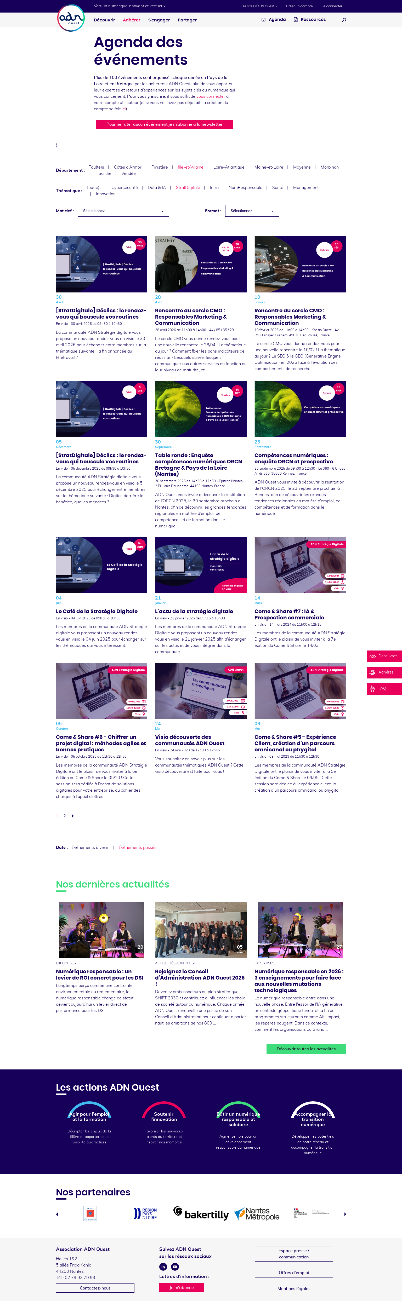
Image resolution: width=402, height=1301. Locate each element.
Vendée (128, 173)
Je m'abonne (181, 1288)
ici (124, 109)
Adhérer (131, 20)
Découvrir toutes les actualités (306, 1049)
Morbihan (330, 167)
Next (345, 1214)
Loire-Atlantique (229, 167)
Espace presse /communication (294, 1254)
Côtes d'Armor (127, 167)
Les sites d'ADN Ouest (258, 6)
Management (306, 188)
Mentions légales (294, 1289)
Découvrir (104, 20)
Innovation (106, 194)
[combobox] (123, 211)
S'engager (159, 20)
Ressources (310, 20)
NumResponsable (245, 188)
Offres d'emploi (294, 1273)
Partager (187, 20)
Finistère (159, 167)
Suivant (74, 816)
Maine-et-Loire (268, 167)
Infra (214, 188)
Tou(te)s (96, 167)
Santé (277, 188)
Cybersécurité (124, 188)
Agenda (274, 20)
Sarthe (105, 173)
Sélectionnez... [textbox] (95, 211)
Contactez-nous (95, 1288)
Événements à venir (90, 847)
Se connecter (332, 6)
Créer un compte (299, 6)
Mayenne (302, 167)
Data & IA (157, 188)
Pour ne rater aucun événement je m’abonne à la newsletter (164, 124)
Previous (57, 1214)
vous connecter (210, 96)
